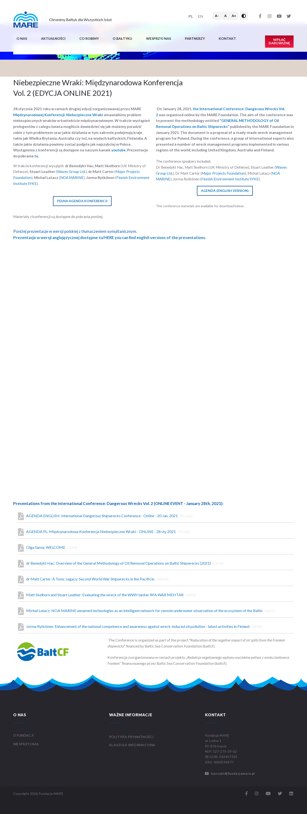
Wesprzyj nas (158, 38)
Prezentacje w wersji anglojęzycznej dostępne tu (58, 237)
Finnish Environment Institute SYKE (230, 179)
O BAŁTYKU (122, 38)
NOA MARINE (71, 177)
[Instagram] (269, 16)
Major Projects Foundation (223, 173)
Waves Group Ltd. (71, 171)
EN (200, 16)
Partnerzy (195, 38)
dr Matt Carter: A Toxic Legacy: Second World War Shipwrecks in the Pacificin (93, 579)
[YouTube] (279, 16)
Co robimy (89, 38)
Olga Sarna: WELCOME (48, 548)
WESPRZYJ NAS (26, 744)
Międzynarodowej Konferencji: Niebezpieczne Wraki (58, 115)
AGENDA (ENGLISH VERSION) (225, 191)
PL (191, 16)
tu (36, 156)
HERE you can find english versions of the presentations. (155, 237)
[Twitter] (289, 16)
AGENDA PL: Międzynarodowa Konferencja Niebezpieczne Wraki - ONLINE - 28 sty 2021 (104, 532)
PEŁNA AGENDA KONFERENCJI (82, 201)
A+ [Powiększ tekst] (234, 16)
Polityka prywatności (131, 737)
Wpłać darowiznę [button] (279, 41)
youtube (118, 150)
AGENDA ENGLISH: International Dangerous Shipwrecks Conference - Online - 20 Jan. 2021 (105, 516)
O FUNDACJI (23, 735)
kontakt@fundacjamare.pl (233, 773)
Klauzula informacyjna (132, 745)
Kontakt (227, 38)
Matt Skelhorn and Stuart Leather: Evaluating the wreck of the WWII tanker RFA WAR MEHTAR (107, 595)
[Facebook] (260, 16)
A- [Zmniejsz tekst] (217, 16)
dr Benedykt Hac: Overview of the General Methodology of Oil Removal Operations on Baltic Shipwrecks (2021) (121, 564)
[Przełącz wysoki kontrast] (244, 16)
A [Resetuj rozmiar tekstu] (225, 16)
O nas (22, 38)
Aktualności (53, 38)
